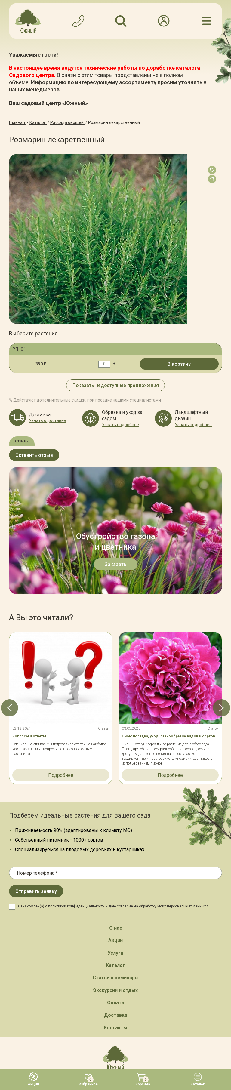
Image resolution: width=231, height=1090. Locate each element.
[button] (9, 581)
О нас (115, 801)
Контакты (115, 900)
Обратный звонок (115, 966)
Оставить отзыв (34, 455)
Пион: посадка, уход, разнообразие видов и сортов (168, 609)
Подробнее (60, 648)
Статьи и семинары (116, 850)
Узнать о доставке (47, 420)
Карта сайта (79, 1034)
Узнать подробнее (120, 424)
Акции (115, 813)
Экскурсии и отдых (115, 863)
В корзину (179, 364)
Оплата (115, 875)
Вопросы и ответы (29, 609)
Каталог (115, 838)
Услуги (115, 826)
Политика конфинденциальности (130, 1034)
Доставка (115, 888)
